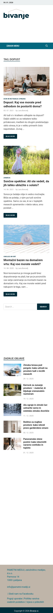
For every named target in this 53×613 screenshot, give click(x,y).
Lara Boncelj (23, 110)
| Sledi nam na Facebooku (20, 593)
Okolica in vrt (10, 257)
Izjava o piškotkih (35, 602)
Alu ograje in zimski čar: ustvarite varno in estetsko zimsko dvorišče (36, 408)
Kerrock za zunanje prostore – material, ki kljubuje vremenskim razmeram (34, 389)
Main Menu (13, 46)
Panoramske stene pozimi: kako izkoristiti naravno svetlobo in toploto (34, 443)
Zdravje (7, 178)
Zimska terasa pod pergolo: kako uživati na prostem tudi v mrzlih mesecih (35, 369)
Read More (9, 135)
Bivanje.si (34, 611)
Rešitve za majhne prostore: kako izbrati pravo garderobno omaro (35, 425)
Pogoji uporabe (14, 598)
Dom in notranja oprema (15, 99)
